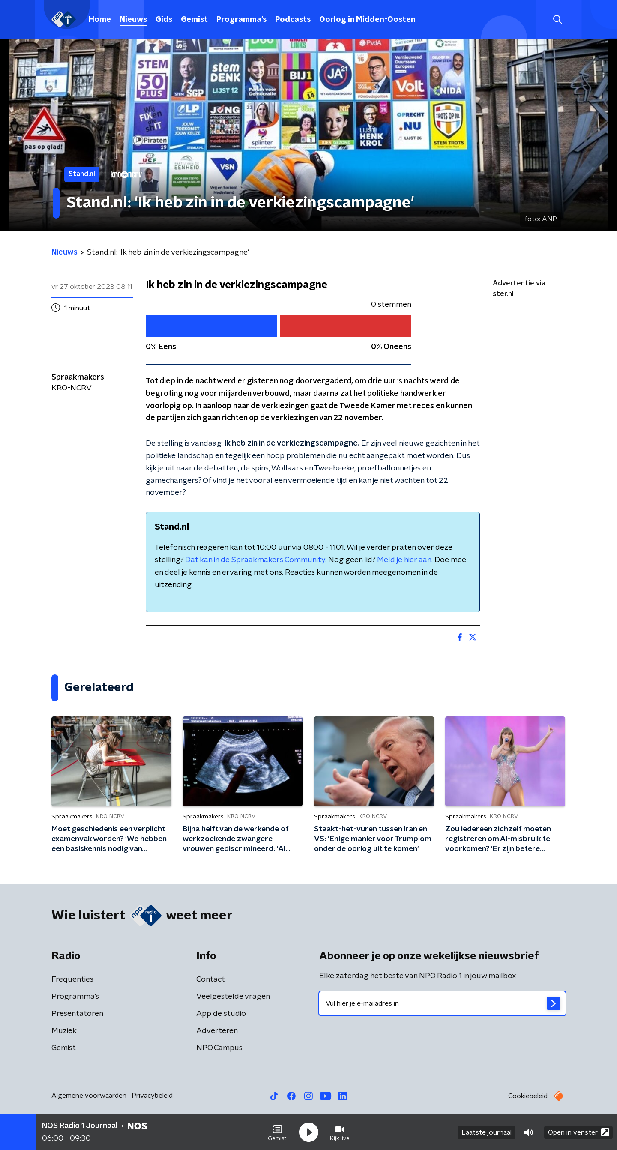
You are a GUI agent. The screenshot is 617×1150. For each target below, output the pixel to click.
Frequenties (72, 979)
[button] (277, 1132)
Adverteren (217, 1031)
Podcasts (293, 20)
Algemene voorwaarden (88, 1095)
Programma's (241, 20)
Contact (210, 979)
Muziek (64, 1031)
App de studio (221, 1014)
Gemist (194, 20)
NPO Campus (219, 1048)
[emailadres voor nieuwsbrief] (442, 1003)
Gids (164, 20)
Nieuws (133, 20)
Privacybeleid (152, 1095)
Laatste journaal (486, 1132)
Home (100, 20)
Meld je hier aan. (405, 560)
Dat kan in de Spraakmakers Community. (255, 560)
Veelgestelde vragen (233, 996)
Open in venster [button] (578, 1132)
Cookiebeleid (528, 1096)
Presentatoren (77, 1014)
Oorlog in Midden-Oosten (367, 20)
